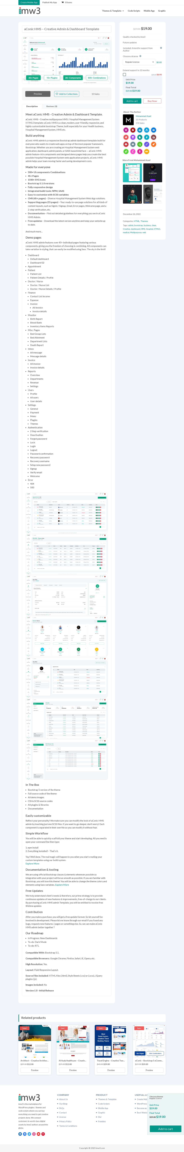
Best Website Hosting (147, 1112)
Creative (126, 229)
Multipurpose (136, 232)
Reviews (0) (51, 106)
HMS (143, 229)
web (144, 232)
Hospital (149, 229)
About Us (63, 1099)
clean (154, 225)
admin (130, 225)
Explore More (32, 863)
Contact (63, 1112)
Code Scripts (134, 11)
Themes (144, 221)
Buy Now (152, 101)
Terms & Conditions (68, 1126)
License (62, 1117)
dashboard (135, 229)
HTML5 (157, 229)
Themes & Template (111, 11)
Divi (99, 1117)
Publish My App (49, 2)
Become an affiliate (145, 1108)
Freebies (102, 1121)
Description (32, 106)
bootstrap (138, 225)
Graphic (162, 11)
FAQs (61, 1108)
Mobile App (149, 11)
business (147, 225)
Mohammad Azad (143, 116)
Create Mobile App (29, 2)
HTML (137, 221)
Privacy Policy (65, 1121)
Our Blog (63, 1103)
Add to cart (132, 101)
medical (126, 232)
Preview (38, 93)
